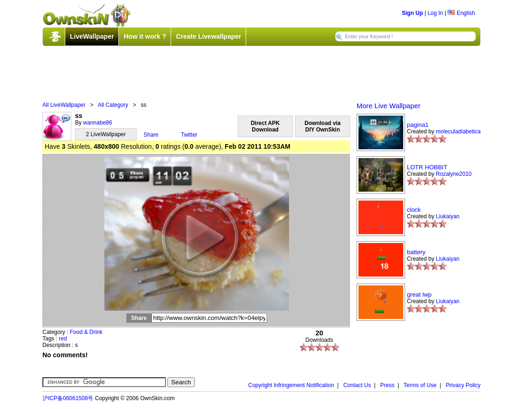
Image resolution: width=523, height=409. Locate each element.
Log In (435, 13)
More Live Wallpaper (388, 106)
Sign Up (412, 13)
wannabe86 (97, 122)
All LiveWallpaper (63, 105)
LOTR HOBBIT (427, 167)
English (461, 13)
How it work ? (145, 36)
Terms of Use (420, 385)
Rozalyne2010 (454, 174)
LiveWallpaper (92, 36)
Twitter (189, 135)
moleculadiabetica (458, 131)
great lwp (419, 294)
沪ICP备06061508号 (67, 398)
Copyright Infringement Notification (291, 385)
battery (416, 252)
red (63, 338)
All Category (113, 105)
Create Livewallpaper (208, 36)
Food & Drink (86, 332)
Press (387, 385)
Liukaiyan (448, 216)
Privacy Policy (463, 385)
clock (414, 209)
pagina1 (417, 124)
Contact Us (357, 385)
